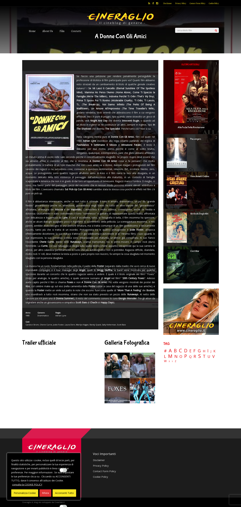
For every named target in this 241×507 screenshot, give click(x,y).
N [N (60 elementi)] (175, 356)
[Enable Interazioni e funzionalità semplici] (63, 470)
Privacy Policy (180, 3)
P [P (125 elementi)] (185, 356)
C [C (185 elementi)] (180, 350)
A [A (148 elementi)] (170, 350)
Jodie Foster (58, 324)
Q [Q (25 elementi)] (190, 356)
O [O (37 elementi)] (180, 356)
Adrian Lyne (60, 315)
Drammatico (43, 315)
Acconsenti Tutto (64, 493)
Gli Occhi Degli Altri (199, 213)
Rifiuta (45, 493)
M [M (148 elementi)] (170, 356)
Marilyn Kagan (82, 324)
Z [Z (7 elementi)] (175, 361)
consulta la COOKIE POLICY (27, 484)
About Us (47, 31)
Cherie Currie (46, 324)
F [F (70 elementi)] (194, 351)
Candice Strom (32, 324)
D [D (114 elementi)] (185, 350)
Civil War (194, 251)
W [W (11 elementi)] (165, 361)
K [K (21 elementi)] (214, 351)
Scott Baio (121, 324)
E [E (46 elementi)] (190, 351)
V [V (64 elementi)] (213, 356)
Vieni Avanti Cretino (199, 176)
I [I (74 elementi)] (208, 351)
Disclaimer (167, 3)
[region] (44, 476)
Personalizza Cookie (25, 493)
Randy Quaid (95, 324)
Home (32, 31)
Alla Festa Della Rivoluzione (191, 127)
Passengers (195, 139)
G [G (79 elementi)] (199, 351)
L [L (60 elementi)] (165, 356)
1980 (28, 315)
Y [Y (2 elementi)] (172, 361)
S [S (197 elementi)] (199, 356)
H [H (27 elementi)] (204, 351)
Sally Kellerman (109, 324)
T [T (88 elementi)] (204, 356)
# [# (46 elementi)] (165, 351)
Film (62, 31)
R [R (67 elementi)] (195, 356)
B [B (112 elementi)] (175, 350)
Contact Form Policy (197, 3)
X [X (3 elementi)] (169, 361)
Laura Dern (70, 324)
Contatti (76, 31)
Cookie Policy (214, 3)
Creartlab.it (59, 502)
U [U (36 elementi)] (209, 356)
